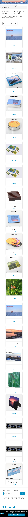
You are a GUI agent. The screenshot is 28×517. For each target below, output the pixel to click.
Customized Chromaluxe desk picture (14, 412)
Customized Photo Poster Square (14, 297)
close (2, 513)
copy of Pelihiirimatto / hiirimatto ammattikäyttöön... (14, 481)
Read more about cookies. (17, 514)
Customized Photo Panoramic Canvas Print (14, 366)
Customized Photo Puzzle (14, 90)
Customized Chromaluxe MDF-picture (14, 435)
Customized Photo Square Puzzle (14, 182)
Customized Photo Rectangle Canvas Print (14, 343)
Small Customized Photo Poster (14, 44)
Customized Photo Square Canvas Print (14, 389)
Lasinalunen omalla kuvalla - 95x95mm (14, 228)
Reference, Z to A (9, 23)
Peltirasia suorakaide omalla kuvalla (14, 113)
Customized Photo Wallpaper (14, 67)
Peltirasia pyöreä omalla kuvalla (14, 136)
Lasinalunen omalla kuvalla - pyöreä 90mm (14, 251)
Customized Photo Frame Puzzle (14, 274)
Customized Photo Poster (14, 320)
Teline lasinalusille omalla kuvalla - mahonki (14, 205)
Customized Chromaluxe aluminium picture (14, 458)
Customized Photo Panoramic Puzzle (14, 159)
